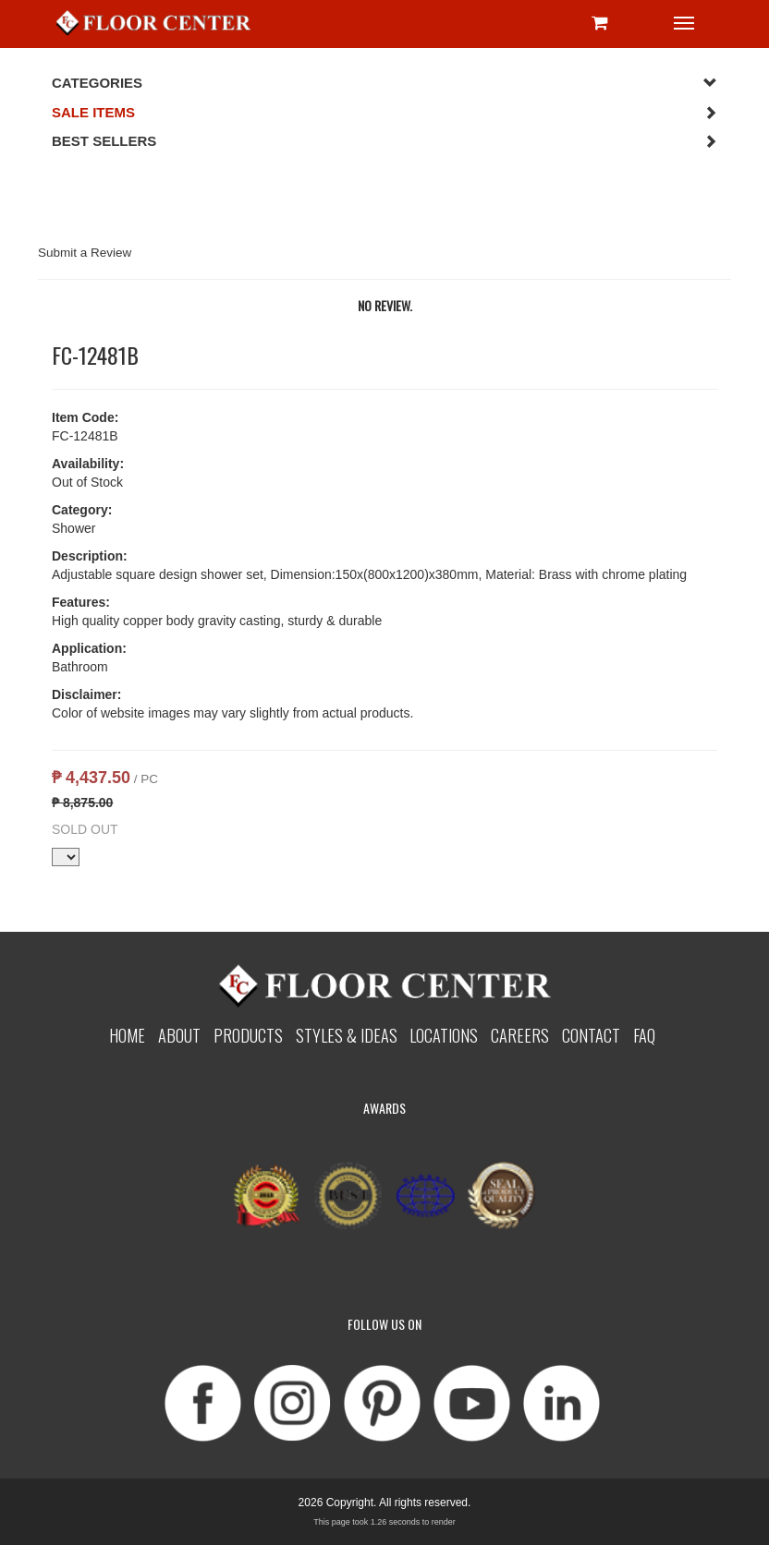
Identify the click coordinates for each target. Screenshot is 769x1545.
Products (248, 1034)
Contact (591, 1034)
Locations (443, 1034)
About (179, 1034)
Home (127, 1034)
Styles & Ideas (346, 1034)
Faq (644, 1034)
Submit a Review (84, 253)
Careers (520, 1034)
